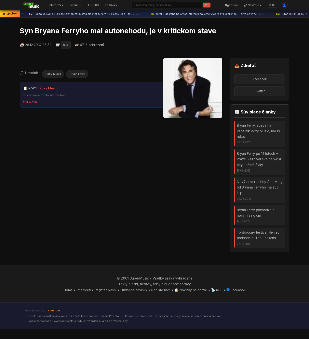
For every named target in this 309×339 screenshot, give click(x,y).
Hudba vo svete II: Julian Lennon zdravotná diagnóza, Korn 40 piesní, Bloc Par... (84, 15)
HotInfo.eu (55, 319)
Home (63, 299)
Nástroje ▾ (251, 5)
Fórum (230, 5)
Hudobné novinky (132, 299)
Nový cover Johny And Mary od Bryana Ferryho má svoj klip (260, 193)
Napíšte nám (161, 299)
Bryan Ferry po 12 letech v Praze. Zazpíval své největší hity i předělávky (259, 163)
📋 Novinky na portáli (193, 299)
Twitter (259, 93)
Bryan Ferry (81, 75)
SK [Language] (270, 5)
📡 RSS (221, 299)
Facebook (260, 80)
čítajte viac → (33, 103)
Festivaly (111, 5)
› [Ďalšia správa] (306, 14)
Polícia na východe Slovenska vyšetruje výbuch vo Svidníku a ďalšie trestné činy (81, 331)
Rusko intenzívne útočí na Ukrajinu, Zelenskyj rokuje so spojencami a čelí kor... (184, 325)
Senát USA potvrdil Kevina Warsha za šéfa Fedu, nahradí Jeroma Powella (76, 325)
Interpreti (79, 299)
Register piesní (102, 299)
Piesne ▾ (75, 5)
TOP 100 (93, 5)
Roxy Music (54, 75)
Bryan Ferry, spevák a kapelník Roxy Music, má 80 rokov (259, 133)
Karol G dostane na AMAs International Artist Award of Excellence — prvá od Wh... (207, 15)
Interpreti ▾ (56, 5)
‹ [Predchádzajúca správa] (22, 14)
